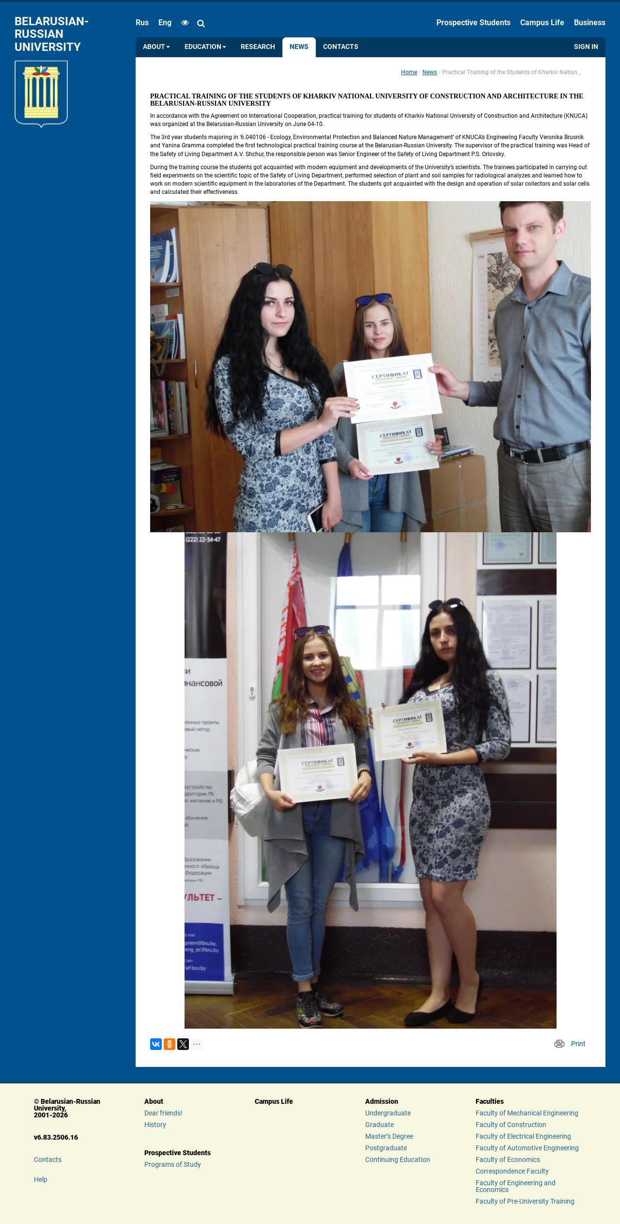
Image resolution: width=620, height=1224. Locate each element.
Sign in (586, 47)
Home (409, 72)
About (156, 47)
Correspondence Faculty (512, 1171)
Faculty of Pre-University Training (525, 1201)
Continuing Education (397, 1159)
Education (205, 47)
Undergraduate (388, 1113)
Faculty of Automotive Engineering (527, 1148)
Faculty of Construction (511, 1124)
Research (258, 47)
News (299, 47)
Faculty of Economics (508, 1159)
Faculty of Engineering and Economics (516, 1186)
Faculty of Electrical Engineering (523, 1136)
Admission (381, 1101)
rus (142, 22)
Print (578, 1044)
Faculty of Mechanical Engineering (527, 1113)
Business (589, 22)
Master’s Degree (389, 1136)
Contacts (340, 47)
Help (40, 1179)
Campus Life (542, 22)
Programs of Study (172, 1164)
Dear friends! (163, 1113)
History (155, 1124)
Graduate (379, 1124)
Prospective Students (473, 22)
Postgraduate (386, 1148)
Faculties (490, 1101)
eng (164, 22)
